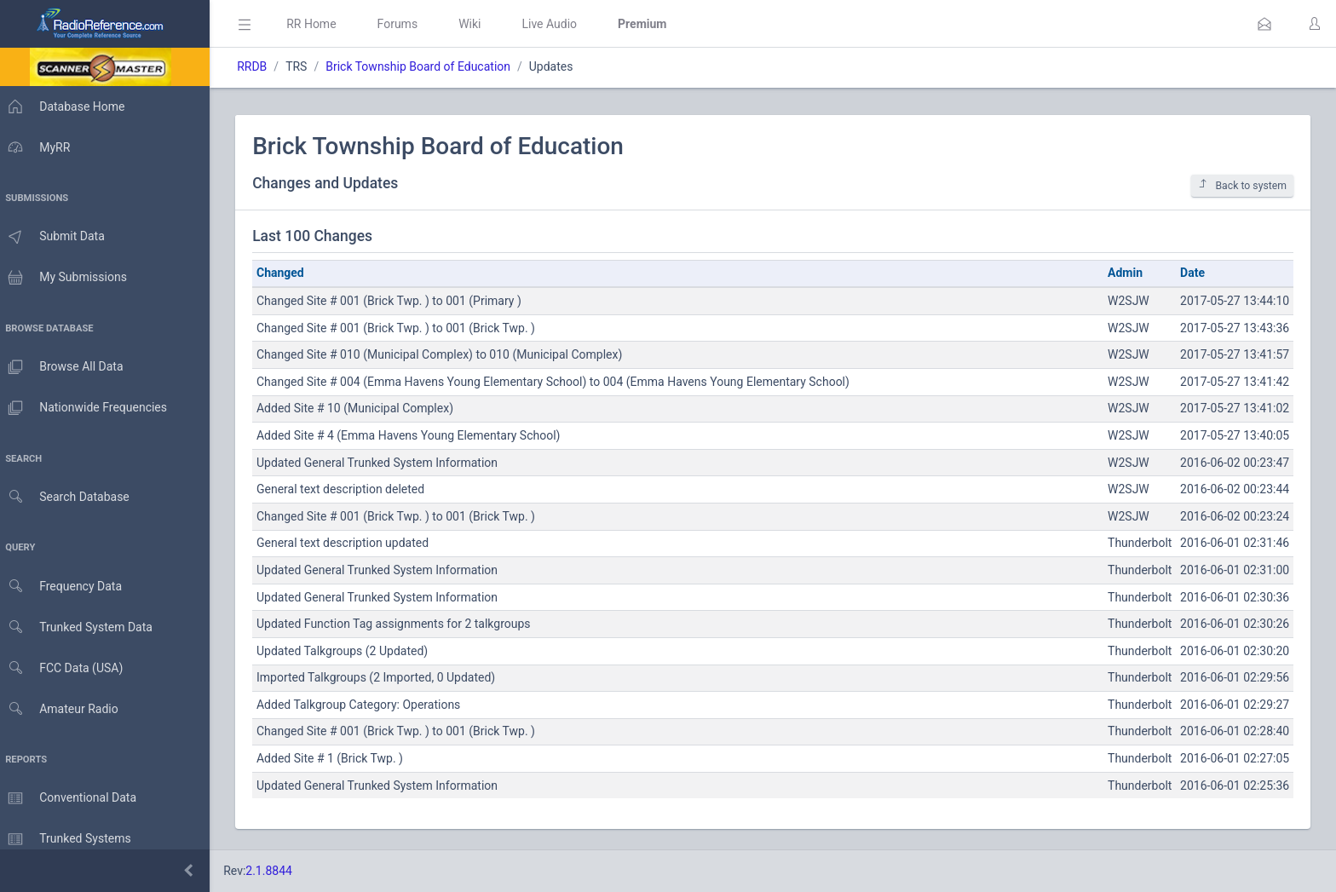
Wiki (478, 24)
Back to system (1242, 185)
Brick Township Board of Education (426, 66)
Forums (405, 24)
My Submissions (67, 277)
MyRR (39, 147)
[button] (1264, 24)
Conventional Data (72, 798)
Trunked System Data (80, 627)
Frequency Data (65, 586)
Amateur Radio (63, 709)
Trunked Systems (69, 839)
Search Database (69, 497)
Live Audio (557, 24)
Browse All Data (65, 367)
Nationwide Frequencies (88, 408)
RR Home (319, 24)
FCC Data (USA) (65, 668)
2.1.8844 (277, 871)
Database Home (66, 106)
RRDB (260, 66)
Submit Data (56, 237)
